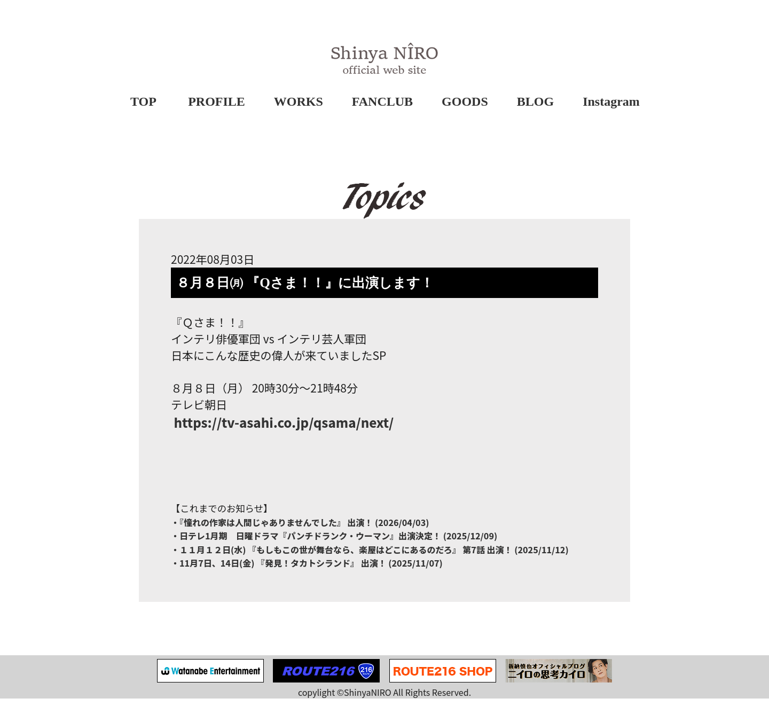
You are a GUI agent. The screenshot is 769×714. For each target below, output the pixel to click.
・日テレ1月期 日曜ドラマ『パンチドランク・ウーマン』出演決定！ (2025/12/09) (334, 550)
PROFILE (217, 102)
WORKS (298, 102)
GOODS (465, 102)
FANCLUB (382, 102)
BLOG (535, 102)
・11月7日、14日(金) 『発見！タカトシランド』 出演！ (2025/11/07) (307, 577)
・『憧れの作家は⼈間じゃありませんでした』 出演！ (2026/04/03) (300, 536)
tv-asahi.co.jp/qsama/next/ (282, 434)
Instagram (611, 102)
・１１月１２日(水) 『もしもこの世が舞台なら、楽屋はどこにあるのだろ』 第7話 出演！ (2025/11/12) (370, 564)
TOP (143, 102)
